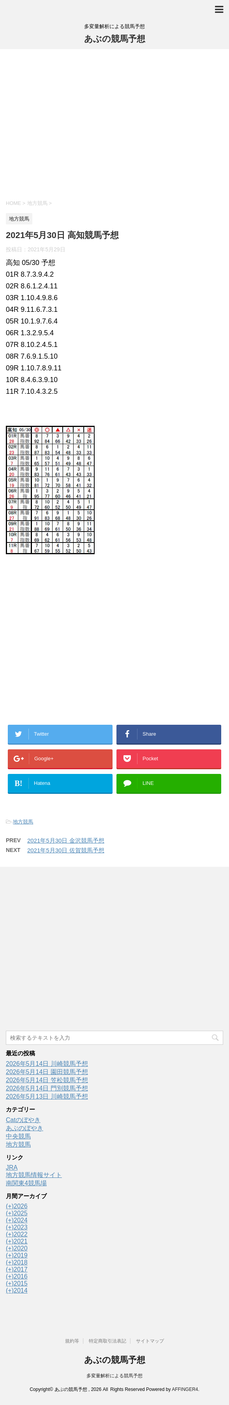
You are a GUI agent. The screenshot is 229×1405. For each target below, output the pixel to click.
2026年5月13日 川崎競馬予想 (47, 1096)
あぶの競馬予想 (114, 39)
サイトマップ (150, 1341)
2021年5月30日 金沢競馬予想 (65, 840)
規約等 (72, 1341)
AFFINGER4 (185, 1389)
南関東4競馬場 (26, 1183)
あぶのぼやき (24, 1128)
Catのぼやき (23, 1120)
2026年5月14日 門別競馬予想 (47, 1088)
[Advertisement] (114, 123)
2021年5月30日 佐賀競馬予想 (65, 850)
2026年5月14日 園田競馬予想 (47, 1072)
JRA (12, 1167)
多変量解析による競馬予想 (114, 1375)
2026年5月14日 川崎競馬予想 (47, 1063)
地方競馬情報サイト (34, 1175)
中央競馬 (18, 1136)
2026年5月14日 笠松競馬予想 (47, 1080)
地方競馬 (23, 822)
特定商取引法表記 (107, 1341)
